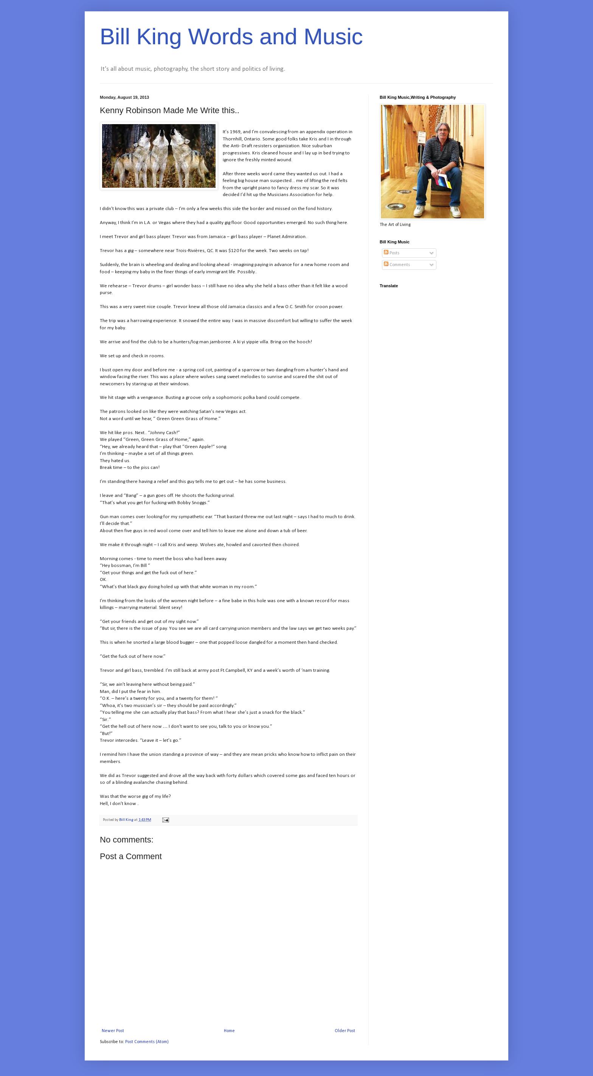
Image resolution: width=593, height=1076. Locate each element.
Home (229, 1031)
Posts (391, 253)
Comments (397, 265)
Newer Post (113, 1031)
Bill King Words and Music (231, 36)
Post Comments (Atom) (147, 1042)
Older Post (345, 1031)
